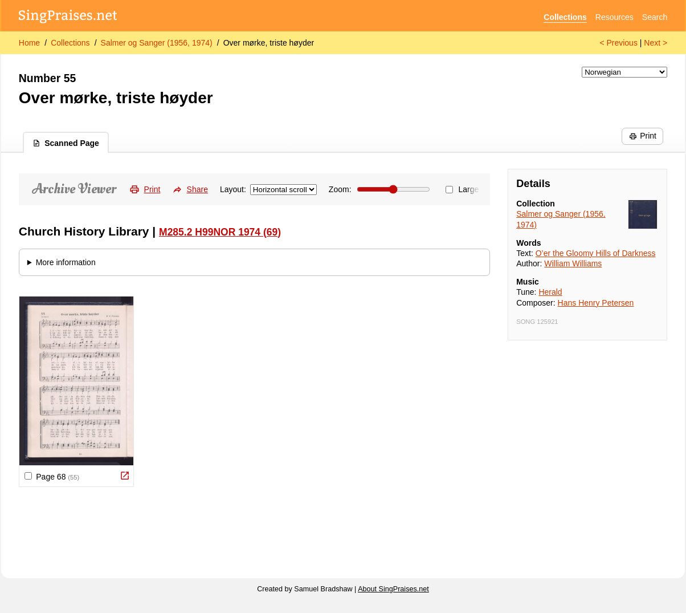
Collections (565, 17)
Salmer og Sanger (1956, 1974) (157, 42)
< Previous (618, 42)
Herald (550, 292)
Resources (614, 17)
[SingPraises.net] (68, 17)
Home (29, 42)
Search (654, 17)
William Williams (573, 263)
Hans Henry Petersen (596, 302)
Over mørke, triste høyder (268, 42)
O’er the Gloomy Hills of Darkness (596, 253)
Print (642, 135)
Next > (655, 42)
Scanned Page (65, 143)
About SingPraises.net (393, 589)
